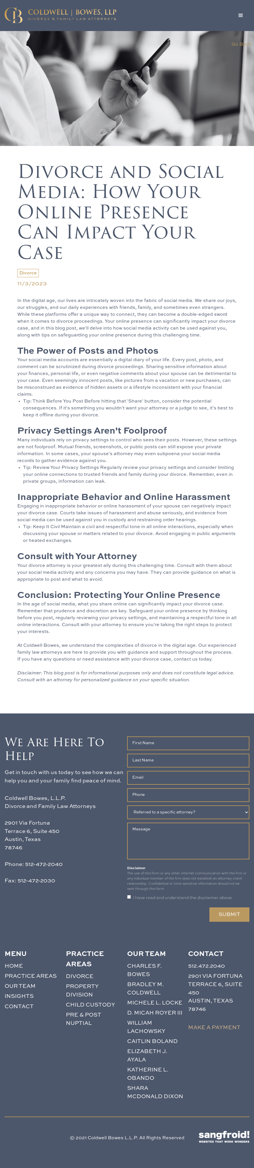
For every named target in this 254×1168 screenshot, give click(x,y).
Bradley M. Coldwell (145, 989)
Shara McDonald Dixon (155, 1092)
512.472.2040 (206, 966)
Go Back (241, 44)
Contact (19, 1006)
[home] (61, 15)
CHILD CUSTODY (90, 1005)
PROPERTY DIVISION (82, 991)
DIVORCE (79, 976)
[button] (240, 15)
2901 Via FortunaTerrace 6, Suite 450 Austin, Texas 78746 (215, 992)
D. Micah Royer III (154, 1013)
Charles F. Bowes (144, 970)
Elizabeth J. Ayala (147, 1056)
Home (14, 966)
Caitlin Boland (152, 1041)
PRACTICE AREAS (31, 976)
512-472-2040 (44, 864)
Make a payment (214, 1027)
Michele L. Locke (154, 1003)
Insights (19, 996)
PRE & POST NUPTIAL (83, 1019)
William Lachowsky (146, 1027)
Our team (20, 986)
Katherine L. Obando (147, 1074)
